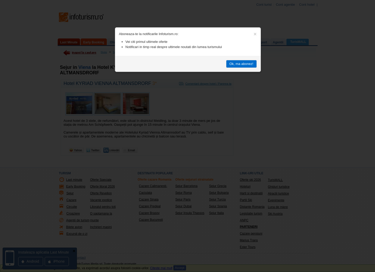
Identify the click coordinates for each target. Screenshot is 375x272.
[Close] (255, 34)
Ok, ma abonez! (241, 64)
